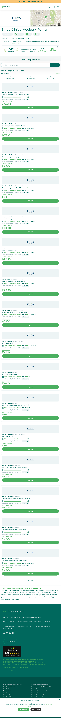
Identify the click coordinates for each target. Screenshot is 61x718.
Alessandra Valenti (7, 474)
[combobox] (25, 65)
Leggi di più (16, 43)
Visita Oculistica (7, 688)
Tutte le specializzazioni (43, 626)
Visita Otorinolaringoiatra (9, 686)
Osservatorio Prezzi (26, 622)
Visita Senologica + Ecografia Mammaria (14, 467)
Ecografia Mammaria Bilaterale (38, 697)
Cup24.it (39, 1)
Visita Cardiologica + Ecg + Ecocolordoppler (15, 95)
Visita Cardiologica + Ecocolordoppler (13, 281)
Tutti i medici (20, 626)
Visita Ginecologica (8, 693)
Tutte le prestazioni (9, 626)
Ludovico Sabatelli (7, 101)
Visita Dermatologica (8, 697)
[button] (57, 6)
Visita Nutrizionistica (8, 343)
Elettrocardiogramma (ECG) (38, 694)
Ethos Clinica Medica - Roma (12, 97)
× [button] (59, 699)
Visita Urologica (7, 694)
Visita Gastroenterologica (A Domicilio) (14, 405)
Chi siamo (6, 617)
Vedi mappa (25, 99)
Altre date (30, 580)
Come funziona (15, 617)
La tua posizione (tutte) (16, 611)
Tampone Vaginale (8, 690)
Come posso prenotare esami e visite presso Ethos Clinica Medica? (22, 588)
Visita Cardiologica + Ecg (9, 250)
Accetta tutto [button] (24, 709)
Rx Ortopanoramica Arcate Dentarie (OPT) (41, 686)
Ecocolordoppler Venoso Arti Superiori (14, 530)
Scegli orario (30, 107)
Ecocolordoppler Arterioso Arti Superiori (14, 561)
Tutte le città (30, 626)
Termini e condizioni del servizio (10, 667)
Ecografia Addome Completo (38, 693)
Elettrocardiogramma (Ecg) (10, 157)
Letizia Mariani (6, 319)
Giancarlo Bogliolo (7, 381)
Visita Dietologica (7, 436)
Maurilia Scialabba (7, 443)
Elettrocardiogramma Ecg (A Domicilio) (14, 188)
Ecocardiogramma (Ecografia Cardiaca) (14, 126)
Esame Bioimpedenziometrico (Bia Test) (14, 312)
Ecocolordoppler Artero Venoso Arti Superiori (16, 498)
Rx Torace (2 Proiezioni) (36, 688)
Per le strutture (38, 622)
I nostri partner (8, 628)
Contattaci (48, 622)
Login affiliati (11, 641)
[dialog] (30, 707)
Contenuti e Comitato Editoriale (31, 617)
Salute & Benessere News (11, 622)
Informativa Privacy (24, 667)
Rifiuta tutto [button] (36, 709)
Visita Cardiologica (7, 219)
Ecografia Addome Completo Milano (40, 690)
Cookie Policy (6, 670)
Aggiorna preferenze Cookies (17, 670)
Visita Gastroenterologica (10, 374)
